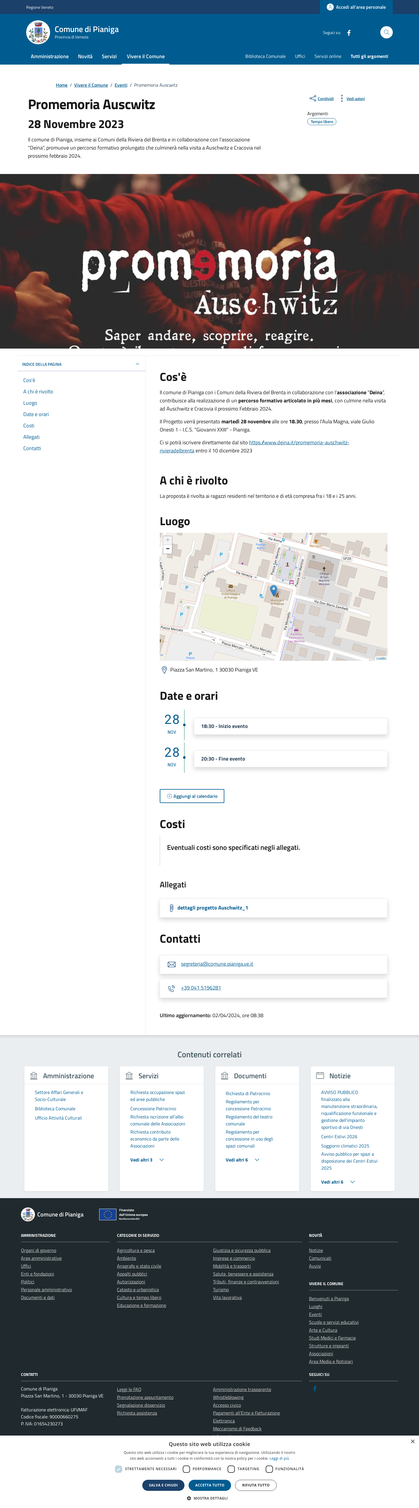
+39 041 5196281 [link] (201, 988)
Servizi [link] (109, 56)
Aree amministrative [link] (41, 1258)
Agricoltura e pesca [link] (136, 1250)
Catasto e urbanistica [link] (138, 1289)
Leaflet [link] (381, 658)
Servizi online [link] (328, 56)
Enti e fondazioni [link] (37, 1273)
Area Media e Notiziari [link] (331, 1361)
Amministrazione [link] (50, 56)
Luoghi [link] (315, 1306)
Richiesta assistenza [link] (137, 1412)
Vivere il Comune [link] (146, 56)
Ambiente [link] (126, 1258)
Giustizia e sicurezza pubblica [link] (242, 1250)
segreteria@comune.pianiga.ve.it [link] (217, 964)
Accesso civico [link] (227, 1405)
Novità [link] (85, 56)
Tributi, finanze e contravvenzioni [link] (246, 1281)
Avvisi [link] (315, 1265)
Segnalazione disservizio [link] (141, 1405)
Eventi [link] (315, 1314)
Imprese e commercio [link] (234, 1258)
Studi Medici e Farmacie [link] (332, 1337)
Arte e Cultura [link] (323, 1329)
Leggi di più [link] (279, 1458)
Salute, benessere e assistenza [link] (243, 1273)
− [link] (168, 549)
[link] (356, 7)
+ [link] (168, 540)
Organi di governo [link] (38, 1250)
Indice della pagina (81, 363)
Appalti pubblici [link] (132, 1273)
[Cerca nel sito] (386, 32)
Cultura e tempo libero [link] (139, 1297)
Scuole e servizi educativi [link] (334, 1322)
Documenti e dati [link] (38, 1297)
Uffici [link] (300, 56)
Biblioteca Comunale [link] (265, 56)
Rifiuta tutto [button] (256, 1485)
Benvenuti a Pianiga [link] (329, 1298)
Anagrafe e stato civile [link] (139, 1265)
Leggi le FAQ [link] (129, 1389)
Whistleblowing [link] (228, 1397)
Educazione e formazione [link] (141, 1305)
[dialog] (209, 1472)
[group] (66, 1132)
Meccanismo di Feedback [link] (237, 1428)
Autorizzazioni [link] (131, 1281)
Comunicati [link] (320, 1258)
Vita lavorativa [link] (227, 1297)
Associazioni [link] (321, 1353)
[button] (209, 1498)
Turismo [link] (221, 1289)
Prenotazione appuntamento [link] (145, 1397)
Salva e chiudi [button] (163, 1485)
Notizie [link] (316, 1250)
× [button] (412, 1442)
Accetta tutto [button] (209, 1485)
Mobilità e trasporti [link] (232, 1265)
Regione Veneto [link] (39, 7)
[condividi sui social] (321, 98)
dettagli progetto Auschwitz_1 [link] (212, 908)
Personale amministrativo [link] (46, 1289)
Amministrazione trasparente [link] (242, 1389)
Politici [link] (27, 1281)
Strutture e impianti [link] (329, 1345)
